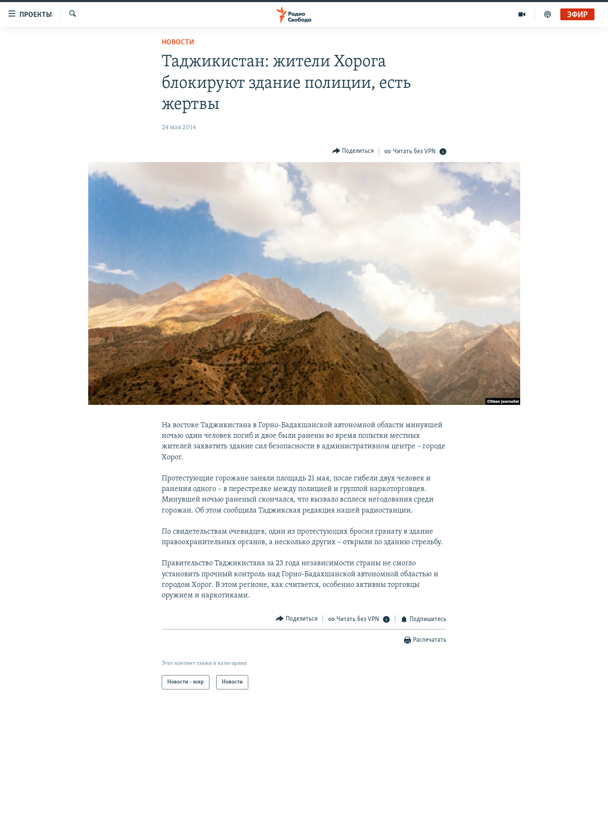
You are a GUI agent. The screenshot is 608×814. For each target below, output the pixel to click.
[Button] (353, 151)
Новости (178, 42)
